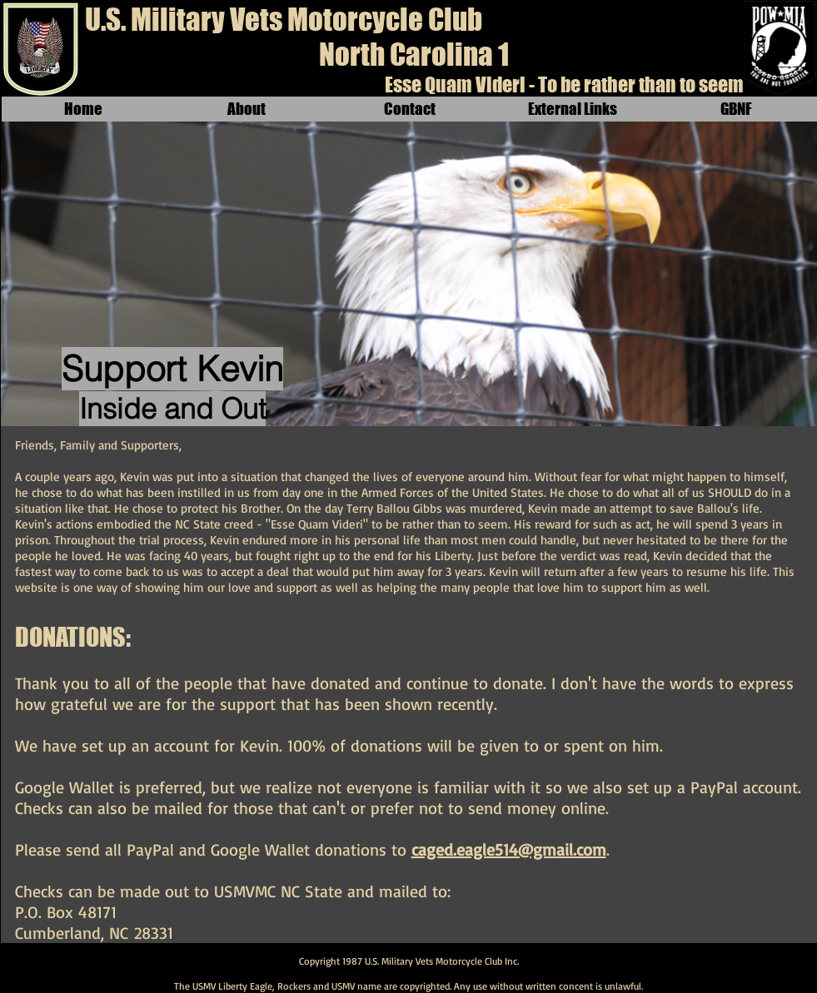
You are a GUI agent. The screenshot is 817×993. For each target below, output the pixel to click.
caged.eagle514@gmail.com (508, 849)
